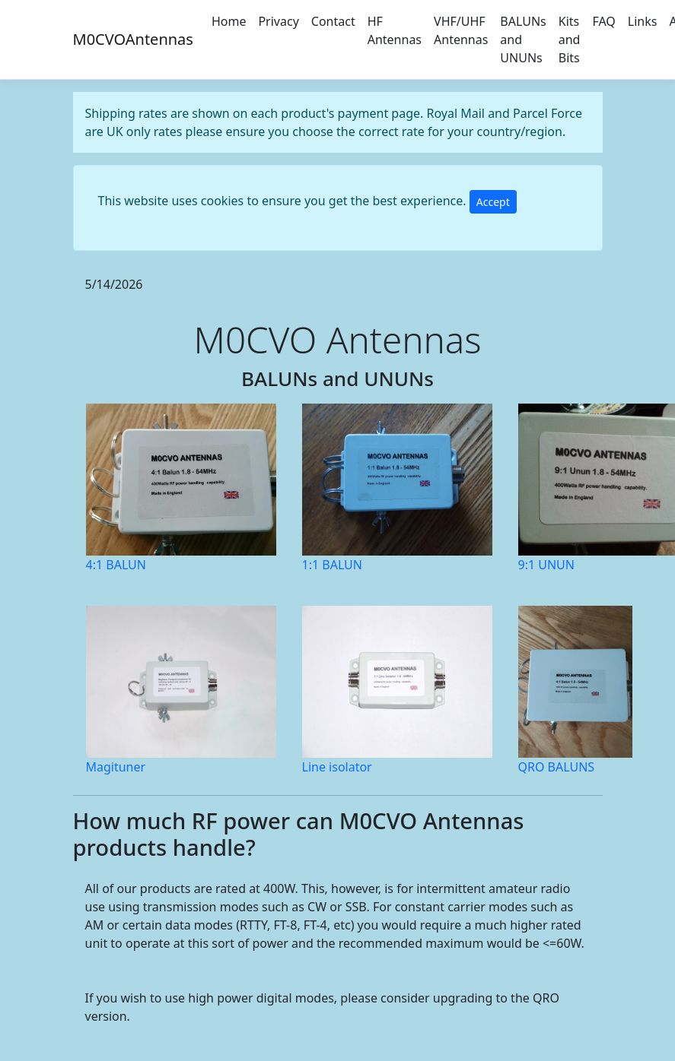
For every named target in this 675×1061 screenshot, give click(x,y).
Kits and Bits (570, 39)
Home (229, 21)
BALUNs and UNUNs (523, 39)
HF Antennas (395, 30)
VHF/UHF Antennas (461, 30)
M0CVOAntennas (133, 39)
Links (642, 21)
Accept (493, 202)
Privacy (278, 21)
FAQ (603, 21)
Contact (333, 21)
